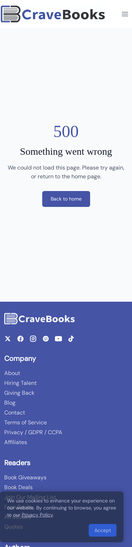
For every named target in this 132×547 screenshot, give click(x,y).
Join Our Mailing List (30, 497)
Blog (9, 402)
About (12, 373)
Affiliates (15, 442)
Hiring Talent (20, 383)
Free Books (18, 507)
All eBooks (17, 517)
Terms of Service (25, 422)
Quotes (13, 526)
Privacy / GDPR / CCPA (33, 432)
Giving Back (19, 393)
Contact (14, 412)
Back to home (66, 199)
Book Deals (18, 487)
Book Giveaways (25, 477)
